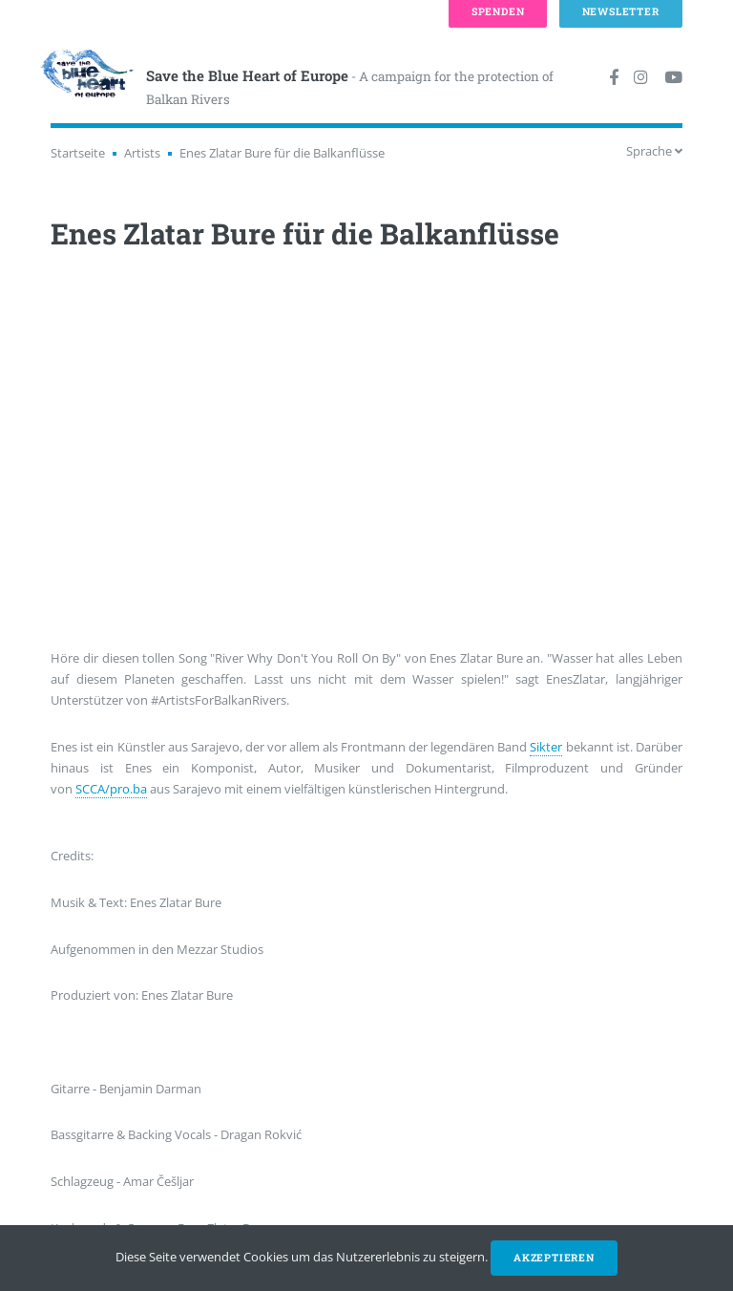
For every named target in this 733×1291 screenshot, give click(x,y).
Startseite (78, 152)
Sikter (546, 746)
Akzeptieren (554, 1257)
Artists (142, 152)
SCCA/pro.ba (111, 788)
